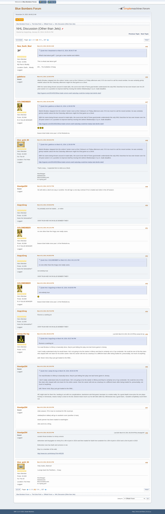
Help (133, 511)
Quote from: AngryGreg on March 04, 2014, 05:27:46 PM (58, 338)
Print (147, 40)
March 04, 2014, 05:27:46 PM (45, 311)
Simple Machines (29, 511)
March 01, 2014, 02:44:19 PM (45, 101)
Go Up (18, 489)
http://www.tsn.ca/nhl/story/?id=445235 (50, 453)
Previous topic (134, 34)
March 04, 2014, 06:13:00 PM (45, 366)
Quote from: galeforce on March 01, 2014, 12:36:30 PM (58, 106)
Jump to (119, 498)
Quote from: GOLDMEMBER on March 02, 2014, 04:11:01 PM (60, 260)
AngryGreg (22, 205)
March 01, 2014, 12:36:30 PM (45, 76)
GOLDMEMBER (24, 102)
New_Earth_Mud (24, 46)
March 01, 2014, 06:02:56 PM (45, 140)
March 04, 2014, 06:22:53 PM (45, 432)
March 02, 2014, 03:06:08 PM (45, 205)
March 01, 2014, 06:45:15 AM (45, 46)
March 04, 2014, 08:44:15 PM (45, 462)
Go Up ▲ (148, 511)
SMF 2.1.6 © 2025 (19, 511)
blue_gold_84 (23, 140)
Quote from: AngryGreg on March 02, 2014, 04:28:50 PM (58, 288)
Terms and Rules (140, 511)
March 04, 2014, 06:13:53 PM (45, 407)
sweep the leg (23, 334)
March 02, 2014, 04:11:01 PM (45, 227)
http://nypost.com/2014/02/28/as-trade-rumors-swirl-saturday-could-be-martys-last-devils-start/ (69, 93)
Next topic (145, 34)
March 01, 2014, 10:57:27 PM (45, 186)
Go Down (19, 40)
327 (45, 40)
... (43, 40)
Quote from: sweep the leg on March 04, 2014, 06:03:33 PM (59, 371)
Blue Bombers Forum (28, 8)
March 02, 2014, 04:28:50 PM (45, 255)
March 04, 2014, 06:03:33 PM (45, 334)
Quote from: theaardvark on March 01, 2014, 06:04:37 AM (59, 50)
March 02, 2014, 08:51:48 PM (45, 283)
